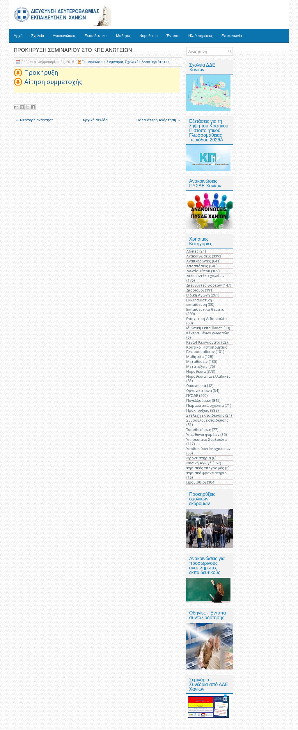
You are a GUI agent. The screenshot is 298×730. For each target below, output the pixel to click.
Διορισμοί (195, 290)
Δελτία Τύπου (198, 271)
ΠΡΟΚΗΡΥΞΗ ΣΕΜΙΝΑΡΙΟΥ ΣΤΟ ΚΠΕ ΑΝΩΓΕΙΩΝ (73, 50)
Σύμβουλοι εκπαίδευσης (207, 420)
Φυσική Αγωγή (199, 463)
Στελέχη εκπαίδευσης (205, 415)
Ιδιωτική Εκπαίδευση (204, 328)
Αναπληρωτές (198, 261)
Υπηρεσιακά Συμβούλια (206, 439)
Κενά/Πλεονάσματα (203, 342)
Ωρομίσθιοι (196, 482)
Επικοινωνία (231, 35)
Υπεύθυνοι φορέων (202, 434)
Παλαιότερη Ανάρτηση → (158, 120)
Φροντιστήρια (198, 458)
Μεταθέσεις (197, 361)
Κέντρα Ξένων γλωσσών (207, 333)
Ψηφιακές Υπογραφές (205, 468)
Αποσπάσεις (197, 266)
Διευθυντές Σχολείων (205, 276)
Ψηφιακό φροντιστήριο (206, 473)
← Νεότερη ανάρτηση (34, 120)
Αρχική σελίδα (95, 120)
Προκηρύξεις (197, 410)
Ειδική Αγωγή (198, 295)
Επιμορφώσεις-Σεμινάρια (102, 62)
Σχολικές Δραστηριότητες (147, 62)
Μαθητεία (195, 356)
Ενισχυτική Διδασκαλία (206, 319)
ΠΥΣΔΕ (192, 395)
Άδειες (192, 251)
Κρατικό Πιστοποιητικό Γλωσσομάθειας (207, 349)
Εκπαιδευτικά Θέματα (205, 309)
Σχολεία (37, 35)
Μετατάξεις (196, 366)
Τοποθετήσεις (198, 429)
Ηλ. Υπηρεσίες (200, 35)
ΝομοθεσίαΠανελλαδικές (208, 376)
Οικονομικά (196, 385)
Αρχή (18, 35)
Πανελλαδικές (198, 400)
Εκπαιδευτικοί (95, 35)
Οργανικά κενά (199, 390)
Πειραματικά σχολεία (205, 405)
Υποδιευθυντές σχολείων (208, 449)
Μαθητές (123, 35)
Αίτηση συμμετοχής (53, 82)
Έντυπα (173, 35)
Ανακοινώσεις (64, 35)
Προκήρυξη (41, 72)
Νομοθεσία (148, 35)
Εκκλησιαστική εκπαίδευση (199, 302)
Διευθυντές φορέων (204, 285)
